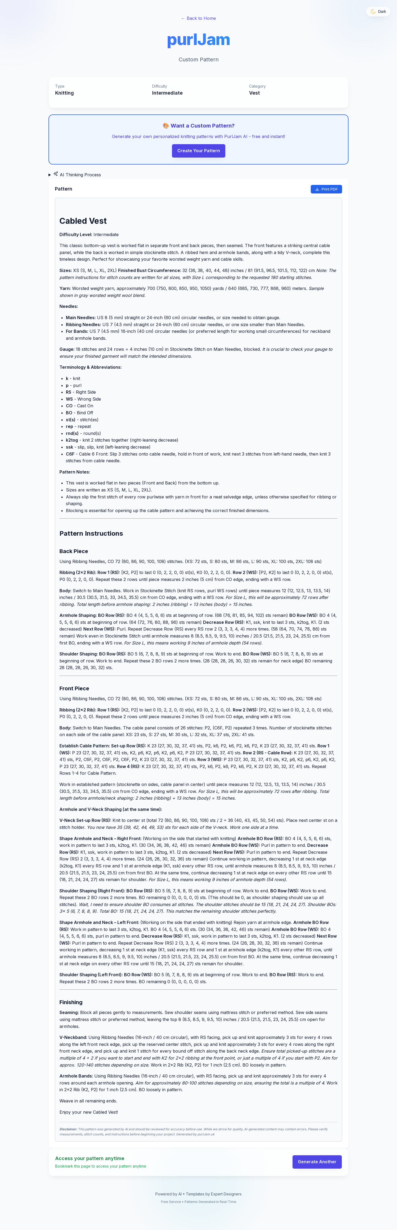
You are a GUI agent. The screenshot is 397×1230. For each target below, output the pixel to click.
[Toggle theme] (378, 11)
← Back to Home (198, 18)
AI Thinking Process (77, 174)
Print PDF (326, 189)
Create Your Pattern (198, 150)
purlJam (198, 39)
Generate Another (317, 1161)
